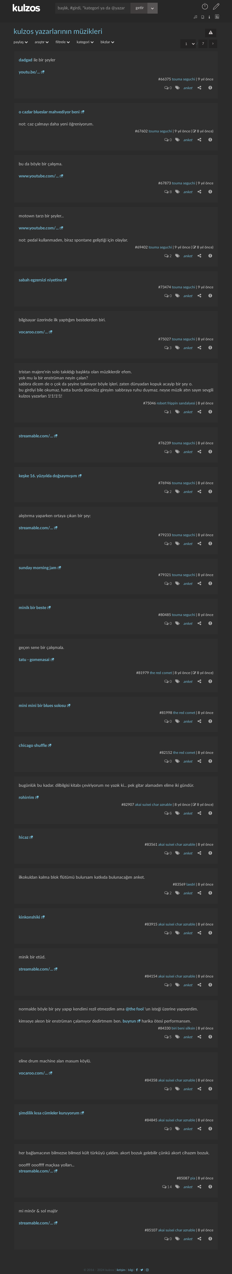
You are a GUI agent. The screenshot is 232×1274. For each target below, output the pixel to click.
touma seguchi (183, 79)
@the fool (134, 1009)
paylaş (21, 42)
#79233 (164, 535)
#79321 (164, 575)
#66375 (164, 79)
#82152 (166, 752)
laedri (190, 884)
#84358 (151, 1080)
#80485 (164, 615)
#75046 (149, 403)
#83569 (179, 884)
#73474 (164, 287)
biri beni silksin (183, 1028)
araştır (42, 42)
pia (192, 1178)
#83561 (151, 844)
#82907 (127, 804)
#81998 (166, 713)
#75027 (164, 339)
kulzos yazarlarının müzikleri (58, 31)
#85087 (183, 1178)
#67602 (141, 131)
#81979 (142, 673)
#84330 (164, 1028)
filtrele (63, 42)
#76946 (164, 483)
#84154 (151, 976)
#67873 (164, 183)
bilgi (130, 1270)
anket (187, 88)
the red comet (161, 673)
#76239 (164, 443)
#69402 (141, 247)
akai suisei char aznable (153, 804)
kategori (85, 42)
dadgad (25, 60)
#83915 (151, 924)
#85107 (151, 1230)
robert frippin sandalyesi (176, 403)
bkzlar (107, 42)
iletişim (121, 1270)
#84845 (151, 1120)
